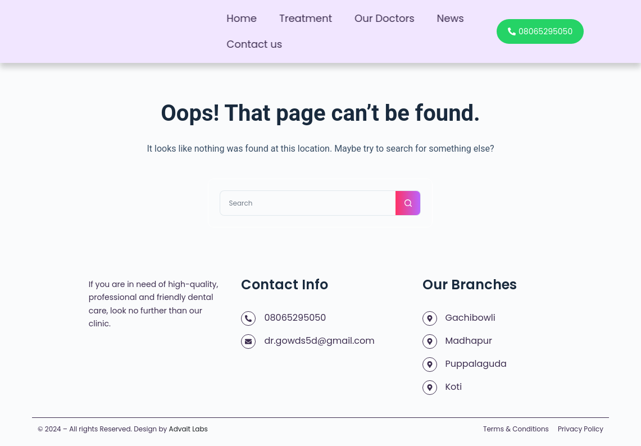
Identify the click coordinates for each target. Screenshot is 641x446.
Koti (453, 386)
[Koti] (429, 387)
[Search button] (408, 203)
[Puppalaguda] (429, 364)
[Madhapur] (429, 341)
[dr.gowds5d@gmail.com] (248, 341)
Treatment (305, 18)
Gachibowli (470, 317)
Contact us (254, 44)
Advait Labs (188, 429)
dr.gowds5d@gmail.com (319, 340)
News (450, 18)
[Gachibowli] (429, 318)
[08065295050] (248, 318)
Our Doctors (384, 18)
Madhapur (469, 340)
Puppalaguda (476, 363)
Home (241, 18)
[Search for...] (307, 203)
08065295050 (295, 317)
